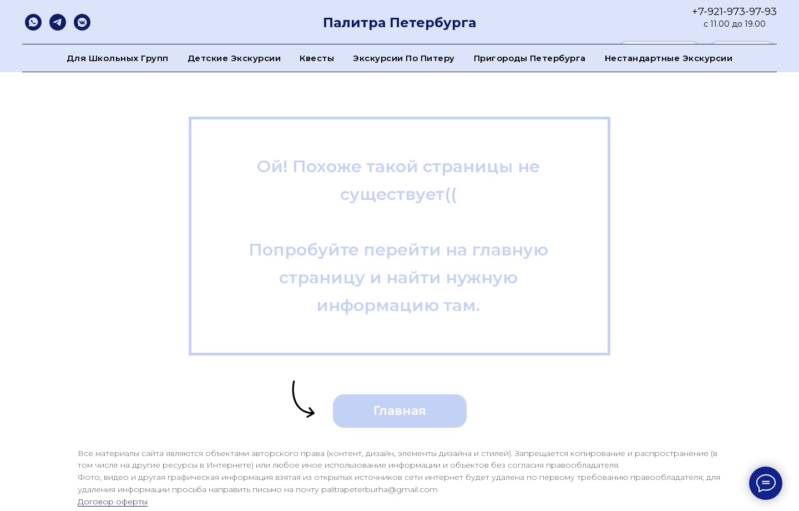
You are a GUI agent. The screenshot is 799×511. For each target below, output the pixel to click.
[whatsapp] (33, 22)
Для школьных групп (118, 58)
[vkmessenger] (82, 22)
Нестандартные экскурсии (669, 58)
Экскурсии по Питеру (404, 58)
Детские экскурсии (234, 58)
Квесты (317, 58)
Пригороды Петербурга (530, 58)
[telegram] (57, 22)
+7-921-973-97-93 (734, 12)
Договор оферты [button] (113, 502)
